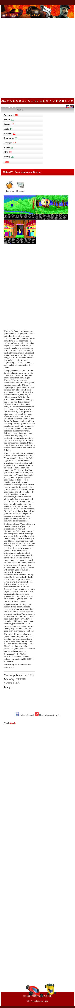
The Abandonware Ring (37, 1001)
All (3, 100)
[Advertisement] (37, 58)
